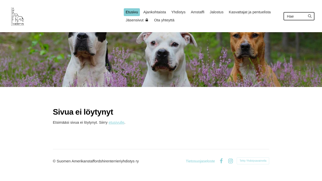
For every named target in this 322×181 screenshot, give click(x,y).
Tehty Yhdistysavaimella (252, 160)
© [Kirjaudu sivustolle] (55, 161)
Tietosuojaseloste (200, 161)
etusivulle (117, 122)
